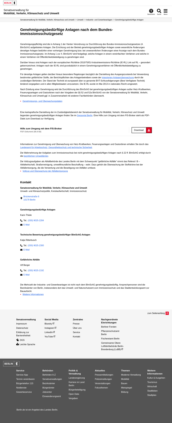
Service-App (22, 375)
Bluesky (48, 324)
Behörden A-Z (49, 375)
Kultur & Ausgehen (156, 378)
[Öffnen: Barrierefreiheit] (151, 11)
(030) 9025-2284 (36, 220)
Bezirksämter (48, 383)
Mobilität (125, 379)
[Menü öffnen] (165, 11)
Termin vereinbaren (25, 379)
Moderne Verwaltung (131, 375)
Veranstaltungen (102, 383)
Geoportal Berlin (85, 115)
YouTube (49, 336)
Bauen (124, 383)
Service (76, 332)
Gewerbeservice (24, 392)
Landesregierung (77, 378)
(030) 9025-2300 (36, 245)
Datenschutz (22, 328)
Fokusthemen (101, 388)
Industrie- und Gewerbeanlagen (99, 20)
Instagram (49, 328)
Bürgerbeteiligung (77, 390)
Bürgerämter (48, 388)
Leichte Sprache (25, 344)
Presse (76, 324)
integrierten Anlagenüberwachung (118, 77)
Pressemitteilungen (104, 375)
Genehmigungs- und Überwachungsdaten (42, 101)
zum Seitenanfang (156, 313)
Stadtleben (152, 391)
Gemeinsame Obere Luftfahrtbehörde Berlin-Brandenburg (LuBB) (112, 346)
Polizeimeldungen (103, 379)
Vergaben (73, 398)
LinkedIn (49, 332)
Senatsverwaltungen (52, 379)
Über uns (77, 328)
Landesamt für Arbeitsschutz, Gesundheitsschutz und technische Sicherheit (56, 147)
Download (139, 130)
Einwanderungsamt (51, 396)
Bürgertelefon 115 (24, 383)
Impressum (21, 324)
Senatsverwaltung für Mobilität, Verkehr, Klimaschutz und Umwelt (47, 20)
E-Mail (26, 225)
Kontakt (76, 336)
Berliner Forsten (108, 327)
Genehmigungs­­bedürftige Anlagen (129, 20)
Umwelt (80, 20)
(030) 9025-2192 (36, 270)
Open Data (74, 394)
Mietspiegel (126, 388)
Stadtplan (151, 395)
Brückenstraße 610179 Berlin (31, 198)
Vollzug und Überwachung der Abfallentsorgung (45, 171)
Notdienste (21, 388)
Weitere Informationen (33, 294)
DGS (20, 340)
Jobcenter (47, 392)
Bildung (124, 392)
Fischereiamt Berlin (110, 338)
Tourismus (152, 382)
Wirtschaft (152, 386)
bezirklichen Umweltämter (36, 156)
